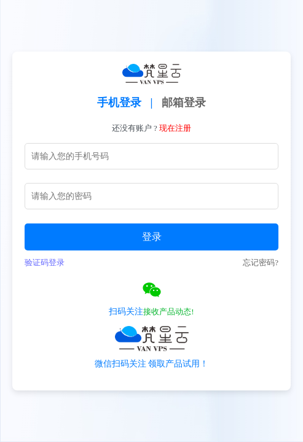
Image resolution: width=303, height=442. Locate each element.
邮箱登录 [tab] (184, 102)
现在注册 (175, 128)
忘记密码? (260, 262)
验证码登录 (45, 262)
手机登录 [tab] (119, 102)
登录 (152, 236)
